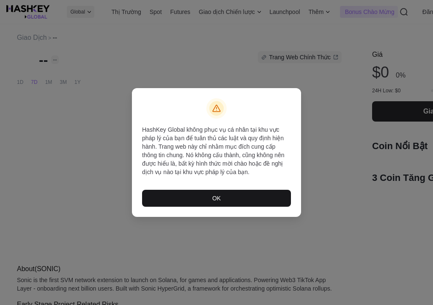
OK (216, 196)
